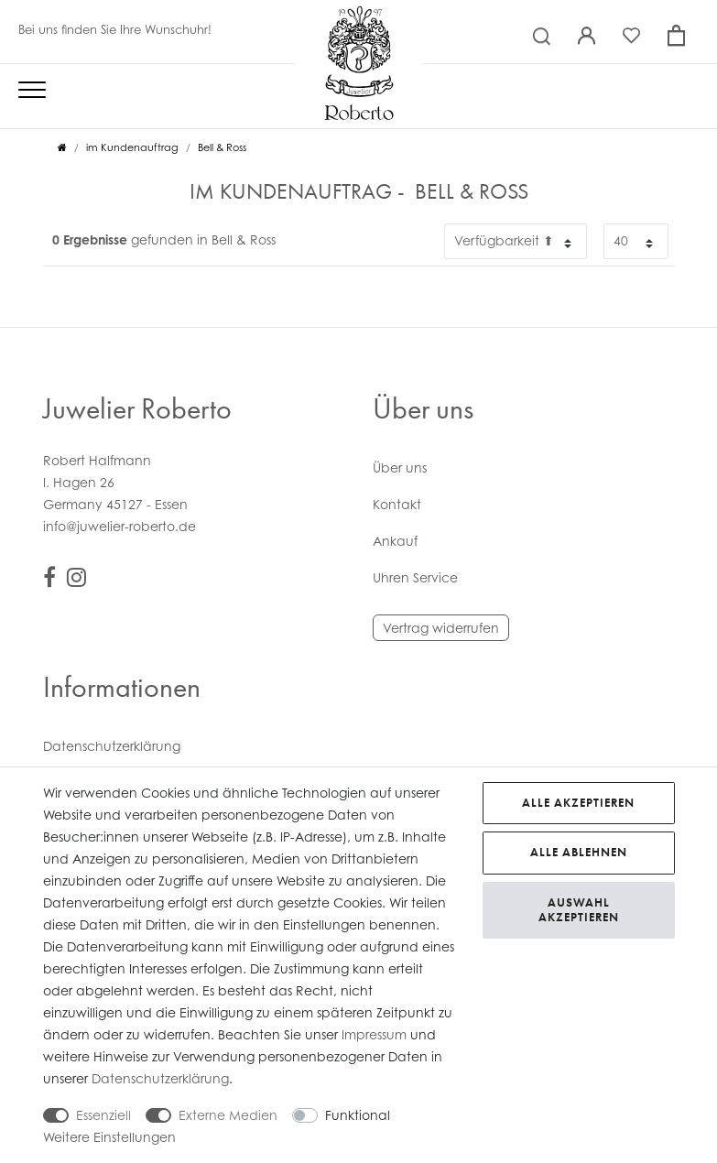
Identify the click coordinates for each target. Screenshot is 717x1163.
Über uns (400, 467)
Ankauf (395, 541)
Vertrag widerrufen (441, 628)
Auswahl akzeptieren (578, 910)
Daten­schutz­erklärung (111, 746)
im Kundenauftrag (132, 147)
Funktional (357, 1115)
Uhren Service (415, 577)
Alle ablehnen (578, 852)
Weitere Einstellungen (109, 1137)
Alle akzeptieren (578, 802)
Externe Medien (228, 1115)
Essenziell (103, 1115)
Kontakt (397, 504)
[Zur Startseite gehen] (62, 147)
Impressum (374, 1034)
